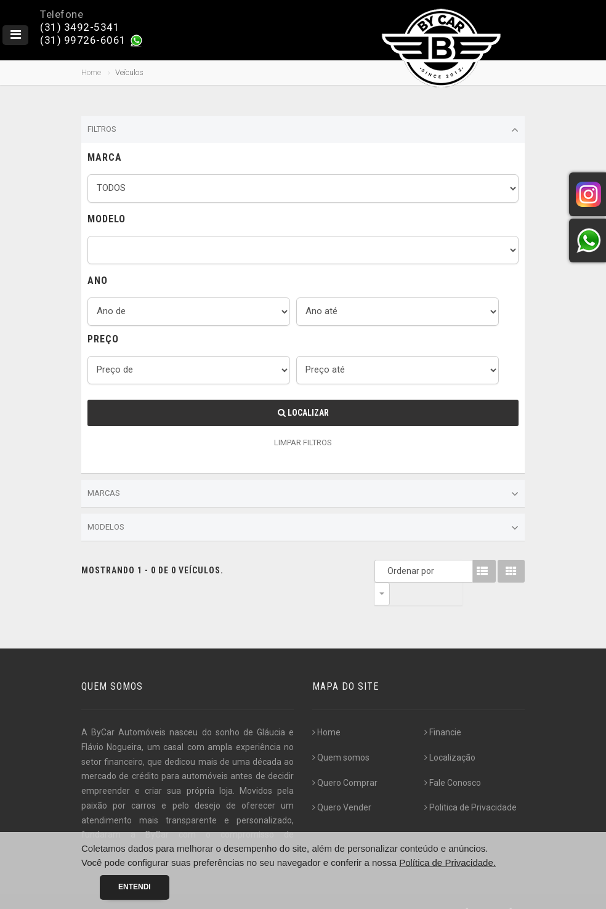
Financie (442, 709)
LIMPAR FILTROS (303, 442)
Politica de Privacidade (470, 785)
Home (91, 72)
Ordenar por (385, 571)
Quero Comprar (345, 760)
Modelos (303, 527)
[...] (150, 826)
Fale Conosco (452, 760)
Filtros (303, 129)
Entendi (134, 887)
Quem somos (341, 735)
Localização (449, 735)
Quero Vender (341, 785)
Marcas (303, 493)
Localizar (303, 413)
